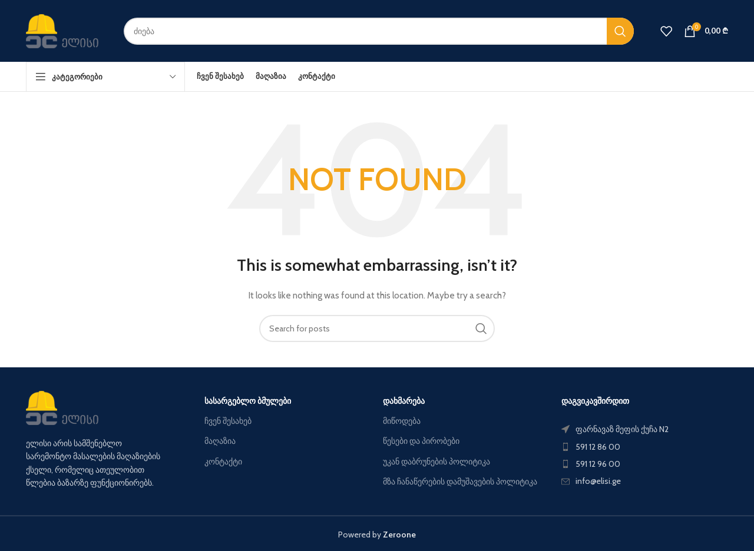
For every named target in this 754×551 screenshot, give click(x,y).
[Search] (379, 31)
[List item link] (644, 446)
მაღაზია (220, 441)
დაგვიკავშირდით (595, 401)
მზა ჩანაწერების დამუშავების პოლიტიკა (460, 481)
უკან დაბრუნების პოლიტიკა (436, 461)
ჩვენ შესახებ (228, 421)
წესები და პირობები (421, 441)
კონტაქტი (223, 461)
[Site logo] (66, 30)
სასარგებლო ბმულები (247, 401)
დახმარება (404, 401)
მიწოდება (402, 421)
